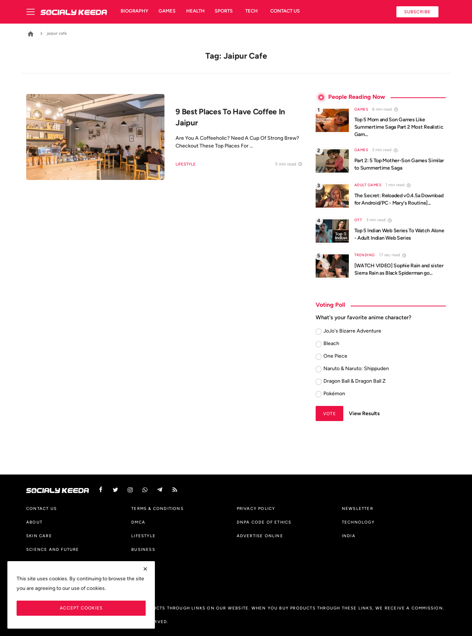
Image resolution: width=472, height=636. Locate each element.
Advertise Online (260, 535)
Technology (358, 522)
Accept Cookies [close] (81, 608)
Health (195, 11)
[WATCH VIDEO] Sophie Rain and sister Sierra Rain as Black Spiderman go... (399, 269)
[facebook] (101, 489)
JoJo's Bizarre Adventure (352, 331)
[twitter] (115, 489)
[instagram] (130, 489)
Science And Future (52, 549)
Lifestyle (186, 164)
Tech (251, 11)
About (34, 522)
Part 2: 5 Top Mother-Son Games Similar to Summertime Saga (399, 164)
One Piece (335, 356)
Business (143, 549)
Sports (224, 11)
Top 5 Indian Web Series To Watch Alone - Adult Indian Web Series (399, 234)
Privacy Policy (256, 508)
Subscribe (417, 11)
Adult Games (368, 185)
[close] (145, 569)
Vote (329, 413)
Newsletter (357, 508)
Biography (134, 11)
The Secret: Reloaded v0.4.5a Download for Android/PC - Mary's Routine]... (399, 199)
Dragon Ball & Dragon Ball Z (354, 381)
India (348, 535)
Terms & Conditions (157, 508)
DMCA (138, 522)
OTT (358, 220)
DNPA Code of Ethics (264, 522)
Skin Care (39, 535)
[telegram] (160, 489)
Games (167, 11)
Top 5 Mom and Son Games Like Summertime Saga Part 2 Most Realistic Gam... (399, 127)
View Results (364, 413)
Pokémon (334, 393)
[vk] (145, 489)
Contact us (285, 11)
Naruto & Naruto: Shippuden (356, 368)
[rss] (175, 489)
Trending (364, 255)
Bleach (331, 343)
